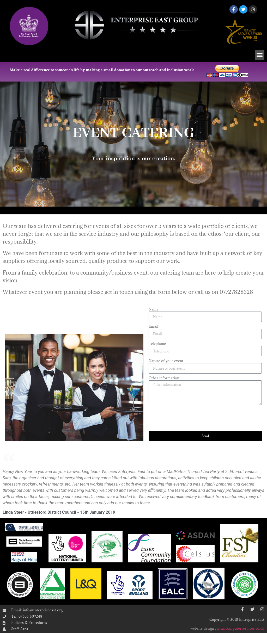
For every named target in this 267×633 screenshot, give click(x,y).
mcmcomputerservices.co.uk (240, 628)
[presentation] (188, 418)
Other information (164, 378)
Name (154, 309)
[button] (260, 55)
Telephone (157, 344)
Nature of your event (166, 361)
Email (153, 327)
